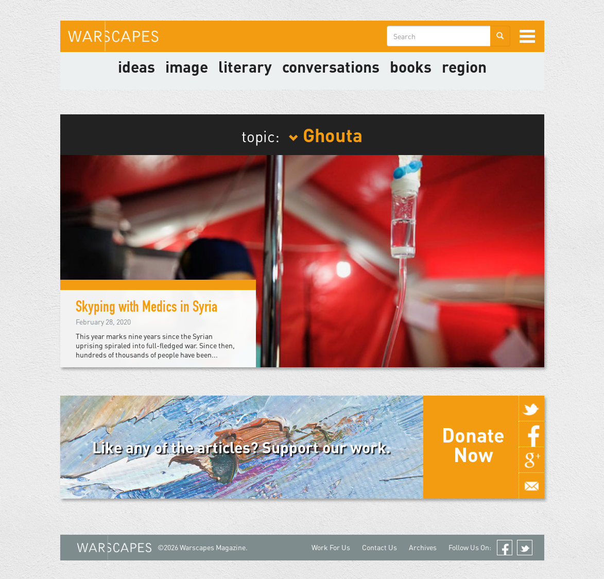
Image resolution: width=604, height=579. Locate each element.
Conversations (330, 66)
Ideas (136, 66)
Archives (423, 547)
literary (245, 66)
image (186, 66)
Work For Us (331, 547)
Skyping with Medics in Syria (146, 308)
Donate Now (473, 444)
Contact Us (379, 547)
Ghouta (325, 134)
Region (464, 66)
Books (411, 66)
